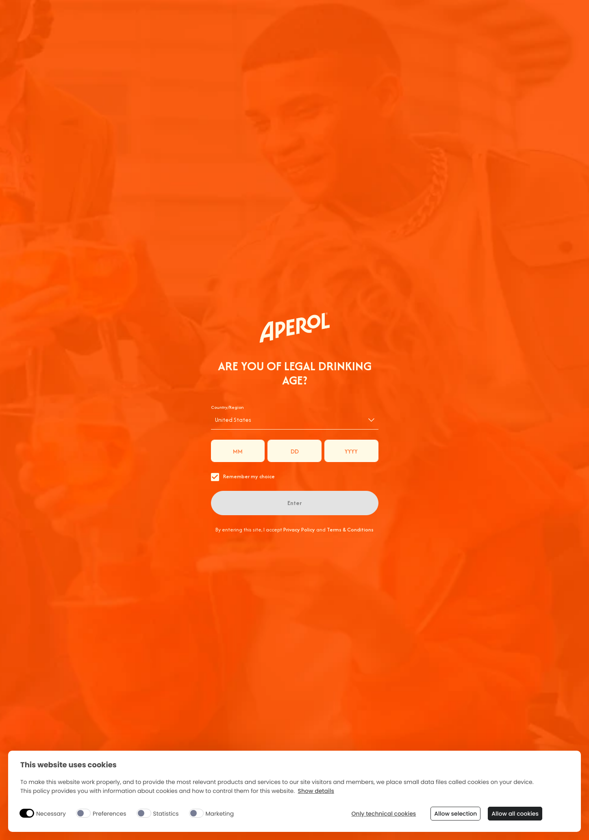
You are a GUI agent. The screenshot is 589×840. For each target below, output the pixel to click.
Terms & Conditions (350, 529)
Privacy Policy (299, 529)
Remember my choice (243, 477)
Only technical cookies (384, 813)
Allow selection (455, 814)
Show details (316, 791)
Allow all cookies (515, 814)
